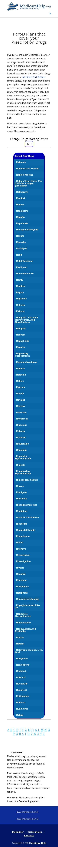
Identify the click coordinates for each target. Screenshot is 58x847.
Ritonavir (21, 549)
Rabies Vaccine (24, 175)
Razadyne (21, 248)
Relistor (20, 311)
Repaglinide (22, 341)
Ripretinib (21, 498)
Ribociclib (21, 425)
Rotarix (20, 643)
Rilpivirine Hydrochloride (23, 457)
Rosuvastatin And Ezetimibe (25, 630)
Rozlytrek (21, 671)
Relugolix (21, 328)
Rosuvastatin (23, 622)
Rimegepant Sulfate (27, 480)
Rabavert (21, 162)
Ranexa (20, 204)
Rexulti (20, 393)
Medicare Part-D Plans (34, 77)
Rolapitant (21, 593)
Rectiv (19, 280)
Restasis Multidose (26, 362)
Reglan (20, 292)
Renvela (20, 334)
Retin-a (20, 381)
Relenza (20, 305)
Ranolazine (22, 211)
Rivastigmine (23, 561)
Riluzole (20, 465)
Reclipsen (21, 267)
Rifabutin (21, 437)
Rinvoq (20, 486)
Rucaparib (21, 683)
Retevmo (21, 374)
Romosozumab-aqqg (27, 599)
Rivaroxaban (23, 555)
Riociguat (21, 492)
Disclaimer (18, 831)
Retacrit (20, 368)
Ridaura (20, 431)
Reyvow (20, 406)
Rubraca (20, 677)
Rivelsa (20, 567)
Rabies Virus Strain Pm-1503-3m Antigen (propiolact (28, 183)
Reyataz (20, 400)
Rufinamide (22, 696)
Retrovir (20, 387)
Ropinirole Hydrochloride (23, 615)
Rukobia (20, 702)
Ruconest (21, 690)
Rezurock (21, 412)
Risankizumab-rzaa (26, 505)
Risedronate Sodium (27, 517)
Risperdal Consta (25, 530)
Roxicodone (22, 665)
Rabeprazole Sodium (27, 168)
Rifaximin (21, 450)
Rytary (19, 715)
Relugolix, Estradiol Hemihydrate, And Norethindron (26, 320)
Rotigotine (22, 658)
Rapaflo (20, 217)
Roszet (20, 637)
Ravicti (20, 236)
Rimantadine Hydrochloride (23, 472)
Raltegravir (22, 192)
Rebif (19, 255)
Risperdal (21, 524)
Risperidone (23, 536)
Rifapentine (22, 443)
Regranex (21, 298)
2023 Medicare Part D (28, 818)
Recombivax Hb (25, 273)
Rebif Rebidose (24, 261)
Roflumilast (22, 586)
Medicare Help (38, 843)
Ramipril (20, 198)
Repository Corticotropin (22, 354)
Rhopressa (22, 418)
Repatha (20, 347)
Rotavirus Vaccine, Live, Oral (29, 651)
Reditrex (20, 286)
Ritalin (19, 542)
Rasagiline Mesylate (27, 229)
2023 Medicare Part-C (27, 811)
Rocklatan (21, 580)
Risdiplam (21, 511)
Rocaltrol (21, 574)
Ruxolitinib (22, 708)
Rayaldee (21, 242)
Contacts (29, 835)
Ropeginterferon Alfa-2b (27, 606)
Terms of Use (35, 831)
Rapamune (22, 223)
